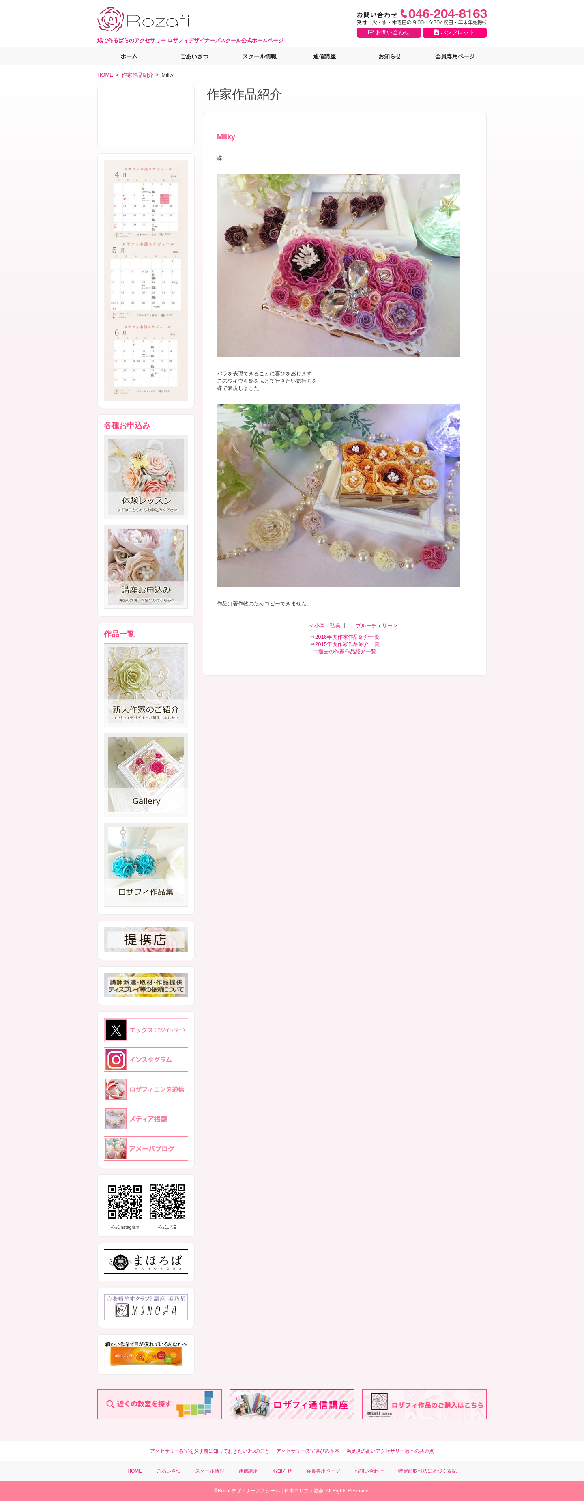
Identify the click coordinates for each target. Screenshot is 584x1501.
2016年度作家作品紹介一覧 (347, 637)
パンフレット (454, 32)
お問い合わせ (389, 32)
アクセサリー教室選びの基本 (307, 1451)
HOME (105, 75)
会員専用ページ (455, 56)
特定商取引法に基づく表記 (427, 1471)
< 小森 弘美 (326, 625)
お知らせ (389, 56)
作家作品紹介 (137, 75)
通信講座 (324, 56)
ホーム (128, 56)
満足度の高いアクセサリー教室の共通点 (390, 1451)
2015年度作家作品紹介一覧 (347, 644)
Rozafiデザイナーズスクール (249, 1491)
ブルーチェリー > (376, 625)
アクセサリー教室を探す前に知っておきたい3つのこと (210, 1451)
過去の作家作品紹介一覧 (347, 651)
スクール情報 (260, 56)
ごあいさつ (194, 56)
